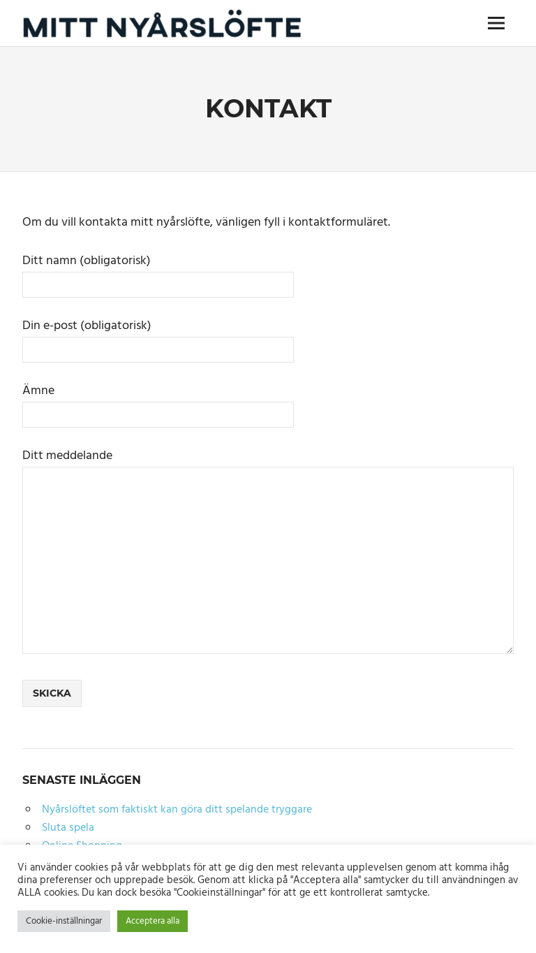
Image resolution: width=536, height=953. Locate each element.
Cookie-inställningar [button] (64, 921)
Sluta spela (68, 828)
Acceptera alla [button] (152, 921)
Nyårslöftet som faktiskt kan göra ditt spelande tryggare (177, 810)
